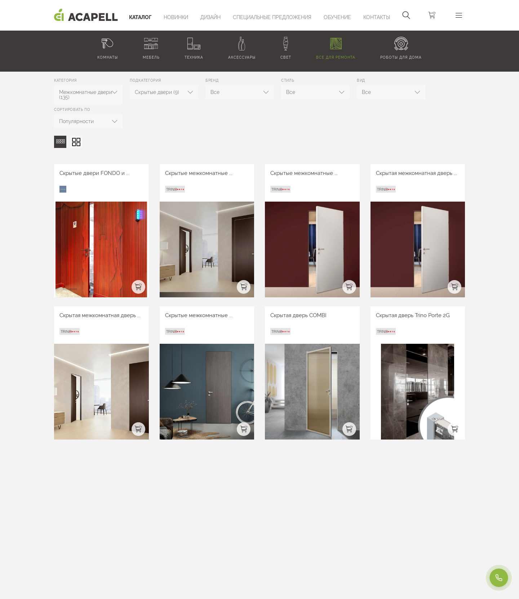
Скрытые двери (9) (157, 92)
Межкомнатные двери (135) (85, 94)
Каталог (140, 17)
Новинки (176, 17)
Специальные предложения (272, 17)
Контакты (376, 17)
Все (214, 92)
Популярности (76, 121)
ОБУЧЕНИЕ (337, 17)
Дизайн (210, 17)
